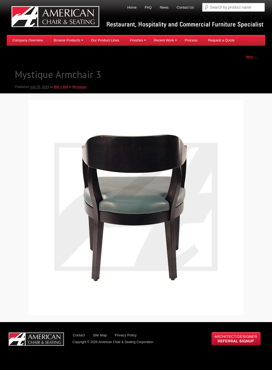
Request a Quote (221, 40)
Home (132, 7)
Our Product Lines (105, 40)
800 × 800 (61, 87)
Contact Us (185, 7)
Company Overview (27, 40)
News (164, 7)
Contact (79, 335)
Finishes (138, 40)
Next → (251, 57)
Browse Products (68, 40)
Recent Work (165, 40)
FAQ (148, 7)
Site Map (100, 335)
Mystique (79, 87)
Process (191, 40)
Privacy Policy (126, 335)
